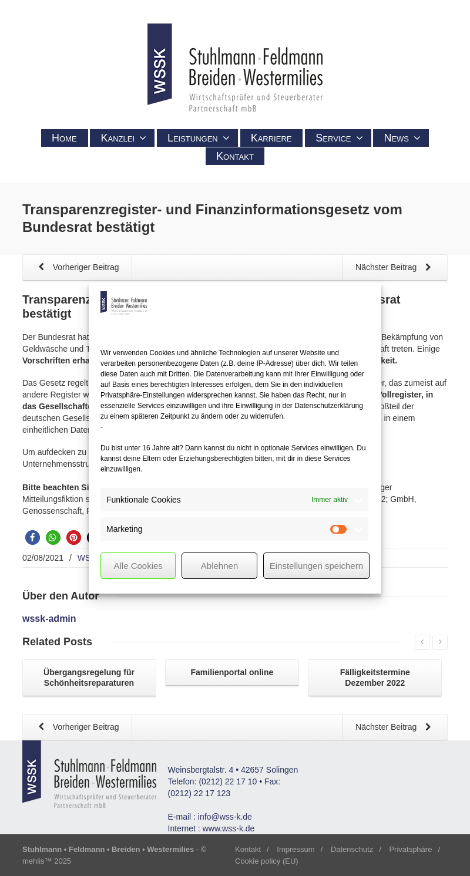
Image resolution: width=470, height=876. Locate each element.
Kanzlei (123, 138)
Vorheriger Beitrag (76, 268)
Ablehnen (219, 566)
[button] (32, 537)
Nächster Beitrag (395, 268)
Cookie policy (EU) (266, 861)
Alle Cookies (137, 566)
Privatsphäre (410, 849)
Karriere (271, 138)
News (402, 138)
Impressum (295, 849)
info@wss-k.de (225, 816)
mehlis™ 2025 (46, 861)
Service (338, 138)
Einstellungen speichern (316, 566)
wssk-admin (49, 619)
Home (64, 138)
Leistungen (198, 138)
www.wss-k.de (229, 828)
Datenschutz (352, 849)
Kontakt (235, 156)
